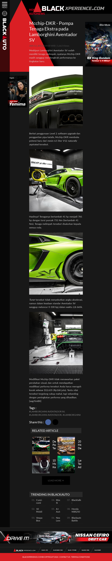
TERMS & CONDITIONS (80, 557)
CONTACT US (64, 557)
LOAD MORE (56, 480)
